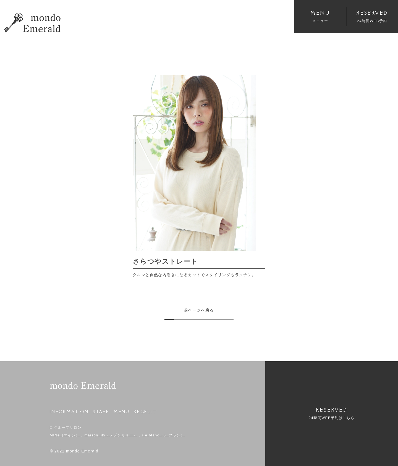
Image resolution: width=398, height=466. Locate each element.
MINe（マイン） (65, 435)
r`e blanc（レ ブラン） (163, 435)
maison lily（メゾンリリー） (110, 435)
